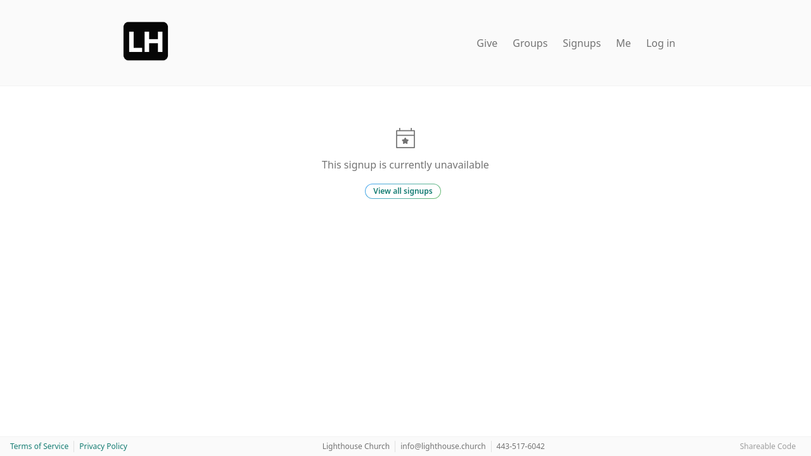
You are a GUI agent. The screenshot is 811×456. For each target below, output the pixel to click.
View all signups (402, 191)
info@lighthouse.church (442, 446)
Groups (530, 43)
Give (486, 43)
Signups (582, 43)
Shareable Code (768, 446)
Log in (660, 43)
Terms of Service (39, 446)
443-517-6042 (521, 446)
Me (623, 43)
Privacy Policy (103, 446)
